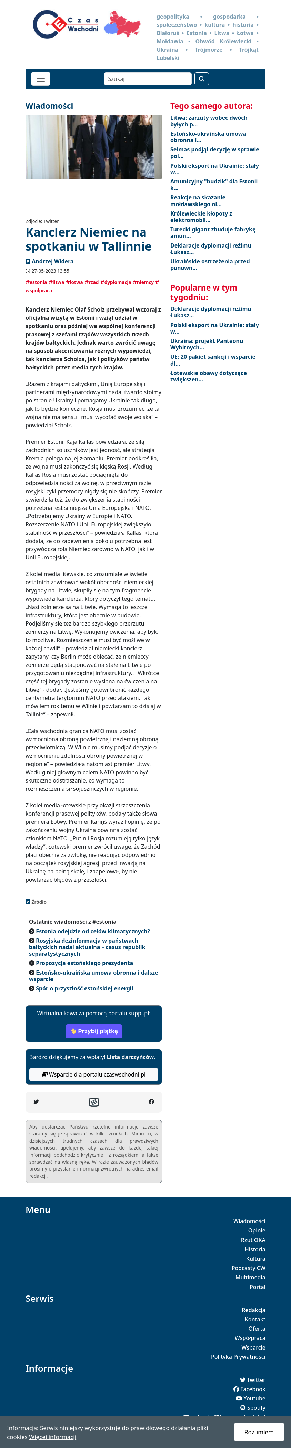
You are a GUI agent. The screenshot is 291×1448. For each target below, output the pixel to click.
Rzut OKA (253, 1240)
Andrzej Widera (52, 261)
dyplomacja (115, 282)
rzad (91, 282)
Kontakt (255, 1319)
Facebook (252, 1389)
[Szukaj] (148, 78)
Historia (255, 1249)
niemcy (143, 282)
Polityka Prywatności (238, 1357)
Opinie (256, 1230)
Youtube (254, 1398)
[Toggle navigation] (40, 79)
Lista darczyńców (130, 1057)
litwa (56, 282)
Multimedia (250, 1277)
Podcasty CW (248, 1268)
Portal (257, 1287)
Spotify (256, 1408)
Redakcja (253, 1310)
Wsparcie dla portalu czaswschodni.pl (94, 1074)
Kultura (255, 1258)
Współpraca (250, 1338)
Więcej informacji (52, 1437)
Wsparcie (253, 1347)
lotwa (74, 282)
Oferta (257, 1328)
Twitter (256, 1380)
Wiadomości (249, 1221)
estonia (36, 282)
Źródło (38, 902)
